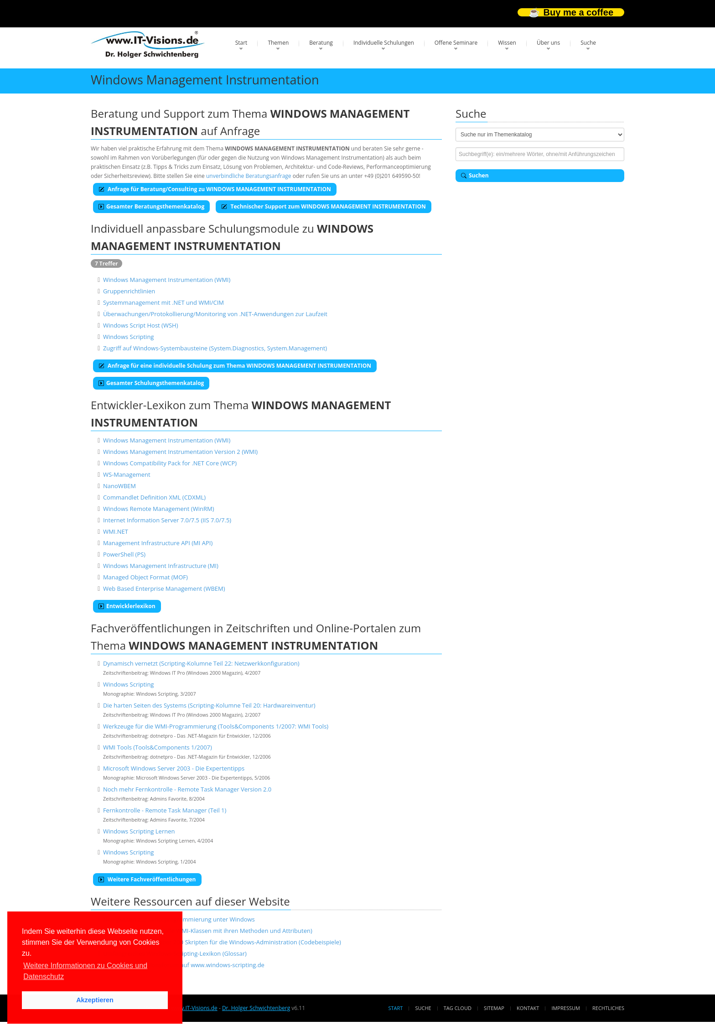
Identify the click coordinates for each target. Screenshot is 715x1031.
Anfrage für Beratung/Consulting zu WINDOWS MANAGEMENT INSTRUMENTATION (214, 189)
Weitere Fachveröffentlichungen (147, 879)
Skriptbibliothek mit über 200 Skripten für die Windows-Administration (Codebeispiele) (222, 942)
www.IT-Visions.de (194, 1008)
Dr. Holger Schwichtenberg (256, 1008)
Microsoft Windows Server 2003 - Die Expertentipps (173, 768)
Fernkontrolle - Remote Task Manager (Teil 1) (164, 810)
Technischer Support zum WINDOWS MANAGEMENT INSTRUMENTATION (323, 206)
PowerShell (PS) (124, 554)
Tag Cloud (457, 1008)
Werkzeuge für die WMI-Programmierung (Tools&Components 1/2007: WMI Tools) (215, 726)
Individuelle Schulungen (383, 43)
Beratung (321, 43)
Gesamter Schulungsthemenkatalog (151, 383)
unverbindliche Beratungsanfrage (248, 176)
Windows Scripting (128, 337)
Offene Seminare (456, 43)
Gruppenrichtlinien (129, 291)
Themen (278, 43)
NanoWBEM (119, 486)
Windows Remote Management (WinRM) (158, 509)
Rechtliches (608, 1008)
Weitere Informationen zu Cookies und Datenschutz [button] (85, 971)
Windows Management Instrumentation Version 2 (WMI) (180, 452)
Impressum (565, 1008)
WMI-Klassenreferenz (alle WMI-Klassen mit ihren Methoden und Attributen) (207, 931)
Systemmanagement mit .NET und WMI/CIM (163, 302)
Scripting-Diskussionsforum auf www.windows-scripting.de (183, 965)
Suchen (475, 175)
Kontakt (528, 1008)
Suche (588, 43)
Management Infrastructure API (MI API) (157, 543)
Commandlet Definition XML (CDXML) (154, 497)
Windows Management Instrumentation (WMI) (166, 280)
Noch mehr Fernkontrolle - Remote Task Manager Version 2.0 (187, 789)
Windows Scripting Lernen (139, 831)
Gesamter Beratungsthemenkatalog (151, 206)
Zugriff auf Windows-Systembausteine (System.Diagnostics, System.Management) (215, 348)
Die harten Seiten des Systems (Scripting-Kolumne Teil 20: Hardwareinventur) (209, 705)
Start (241, 43)
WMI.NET (115, 531)
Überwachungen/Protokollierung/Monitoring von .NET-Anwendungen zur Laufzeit (215, 314)
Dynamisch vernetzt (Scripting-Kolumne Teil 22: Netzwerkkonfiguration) (201, 663)
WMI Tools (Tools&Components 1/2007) (157, 747)
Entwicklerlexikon (126, 606)
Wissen (507, 43)
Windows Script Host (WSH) (140, 325)
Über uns (548, 43)
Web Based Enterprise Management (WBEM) (164, 588)
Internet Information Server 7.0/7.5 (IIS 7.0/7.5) (167, 520)
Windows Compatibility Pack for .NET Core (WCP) (170, 463)
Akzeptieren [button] (95, 1000)
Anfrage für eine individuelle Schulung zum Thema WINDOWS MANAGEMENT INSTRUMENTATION (234, 366)
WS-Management (126, 474)
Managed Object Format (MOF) (145, 577)
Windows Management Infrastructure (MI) (160, 566)
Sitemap (494, 1008)
